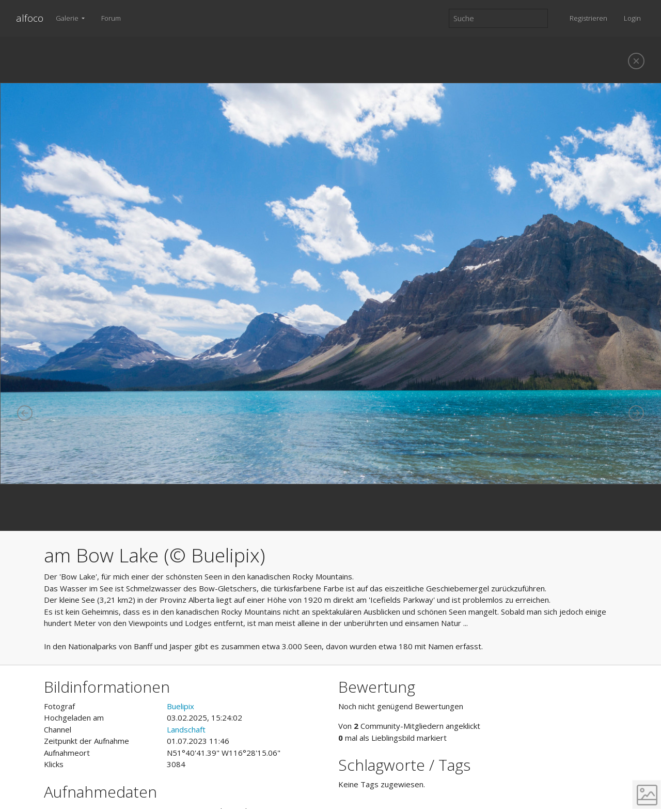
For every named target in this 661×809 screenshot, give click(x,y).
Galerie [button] (68, 18)
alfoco (29, 17)
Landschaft (186, 729)
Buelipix (180, 706)
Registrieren (588, 18)
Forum (111, 18)
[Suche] (498, 18)
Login (632, 18)
